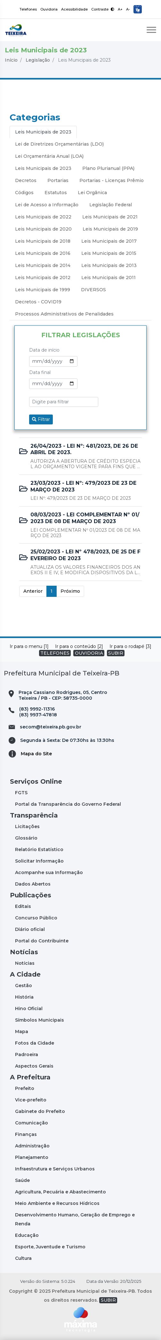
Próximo (70, 591)
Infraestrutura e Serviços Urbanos (55, 1169)
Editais (23, 906)
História (24, 997)
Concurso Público (36, 918)
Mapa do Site (36, 754)
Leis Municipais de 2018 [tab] (42, 241)
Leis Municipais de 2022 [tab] (43, 217)
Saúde (22, 1180)
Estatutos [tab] (55, 192)
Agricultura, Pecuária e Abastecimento (60, 1192)
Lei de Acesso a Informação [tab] (46, 205)
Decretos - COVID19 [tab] (38, 302)
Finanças (26, 1134)
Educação (27, 1235)
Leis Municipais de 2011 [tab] (108, 277)
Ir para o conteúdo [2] (79, 646)
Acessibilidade (74, 9)
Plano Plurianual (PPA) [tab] (108, 168)
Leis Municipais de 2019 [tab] (110, 229)
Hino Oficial (29, 1008)
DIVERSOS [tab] (93, 290)
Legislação (38, 60)
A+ (120, 9)
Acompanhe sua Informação (49, 872)
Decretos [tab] (25, 180)
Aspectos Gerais (34, 1066)
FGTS (21, 793)
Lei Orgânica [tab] (92, 192)
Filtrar (41, 419)
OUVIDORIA (89, 653)
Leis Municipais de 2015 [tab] (108, 253)
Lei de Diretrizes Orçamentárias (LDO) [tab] (59, 144)
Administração (32, 1146)
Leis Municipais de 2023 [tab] (43, 132)
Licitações (27, 826)
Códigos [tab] (24, 192)
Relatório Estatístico (39, 849)
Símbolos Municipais (39, 1020)
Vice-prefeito (30, 1100)
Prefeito (24, 1088)
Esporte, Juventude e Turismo (50, 1247)
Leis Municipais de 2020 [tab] (43, 229)
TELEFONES (54, 653)
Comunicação (31, 1123)
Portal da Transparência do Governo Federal (68, 804)
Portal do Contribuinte (41, 941)
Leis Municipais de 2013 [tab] (109, 265)
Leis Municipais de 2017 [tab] (109, 241)
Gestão (23, 985)
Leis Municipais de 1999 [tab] (42, 290)
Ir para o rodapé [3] (130, 646)
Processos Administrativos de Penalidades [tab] (64, 314)
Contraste (102, 9)
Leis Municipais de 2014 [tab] (42, 265)
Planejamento (31, 1157)
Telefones (28, 9)
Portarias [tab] (57, 180)
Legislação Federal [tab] (110, 205)
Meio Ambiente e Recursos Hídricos (57, 1203)
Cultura (23, 1258)
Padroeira (26, 1054)
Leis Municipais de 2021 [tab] (110, 217)
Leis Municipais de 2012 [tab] (42, 277)
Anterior (33, 591)
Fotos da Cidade (34, 1043)
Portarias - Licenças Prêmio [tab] (111, 180)
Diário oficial (30, 929)
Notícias (25, 963)
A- (128, 9)
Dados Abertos (33, 884)
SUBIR (115, 653)
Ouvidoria (49, 9)
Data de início (44, 350)
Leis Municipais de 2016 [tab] (42, 253)
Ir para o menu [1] (29, 646)
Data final (40, 372)
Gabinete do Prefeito (40, 1111)
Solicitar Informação (39, 861)
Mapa (21, 1031)
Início (11, 60)
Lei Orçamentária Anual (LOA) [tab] (49, 156)
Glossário (26, 838)
